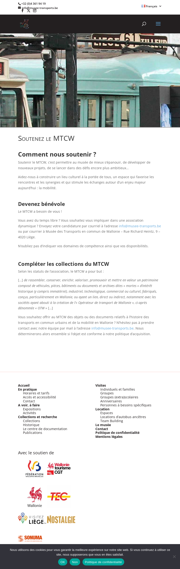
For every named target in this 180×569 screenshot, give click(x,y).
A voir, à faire (29, 405)
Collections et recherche (37, 417)
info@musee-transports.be (140, 226)
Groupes (107, 393)
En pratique (27, 389)
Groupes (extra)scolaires (119, 397)
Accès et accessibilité (39, 397)
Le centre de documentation (45, 429)
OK (62, 562)
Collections (31, 421)
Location (102, 409)
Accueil (24, 385)
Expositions (32, 409)
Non (75, 562)
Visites (100, 385)
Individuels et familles (117, 389)
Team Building (111, 421)
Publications (32, 432)
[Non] (174, 556)
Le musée (103, 425)
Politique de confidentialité (117, 432)
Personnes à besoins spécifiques (125, 405)
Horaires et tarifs (36, 393)
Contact (29, 401)
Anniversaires (111, 401)
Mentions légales (109, 436)
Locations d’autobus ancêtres (123, 417)
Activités (29, 413)
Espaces (106, 413)
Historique (31, 425)
